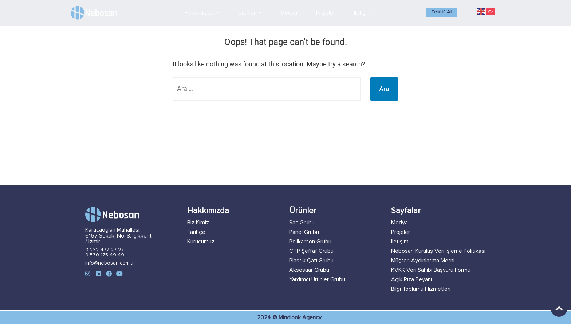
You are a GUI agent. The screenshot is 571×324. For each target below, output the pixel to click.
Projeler (400, 232)
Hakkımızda (208, 211)
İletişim (400, 241)
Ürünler (302, 211)
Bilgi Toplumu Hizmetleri (420, 289)
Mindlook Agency (300, 317)
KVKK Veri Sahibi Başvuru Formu (430, 270)
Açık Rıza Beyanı (411, 279)
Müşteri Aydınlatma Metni (422, 260)
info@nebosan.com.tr (109, 263)
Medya (399, 222)
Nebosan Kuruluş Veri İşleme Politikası (438, 251)
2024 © (268, 317)
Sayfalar (406, 211)
